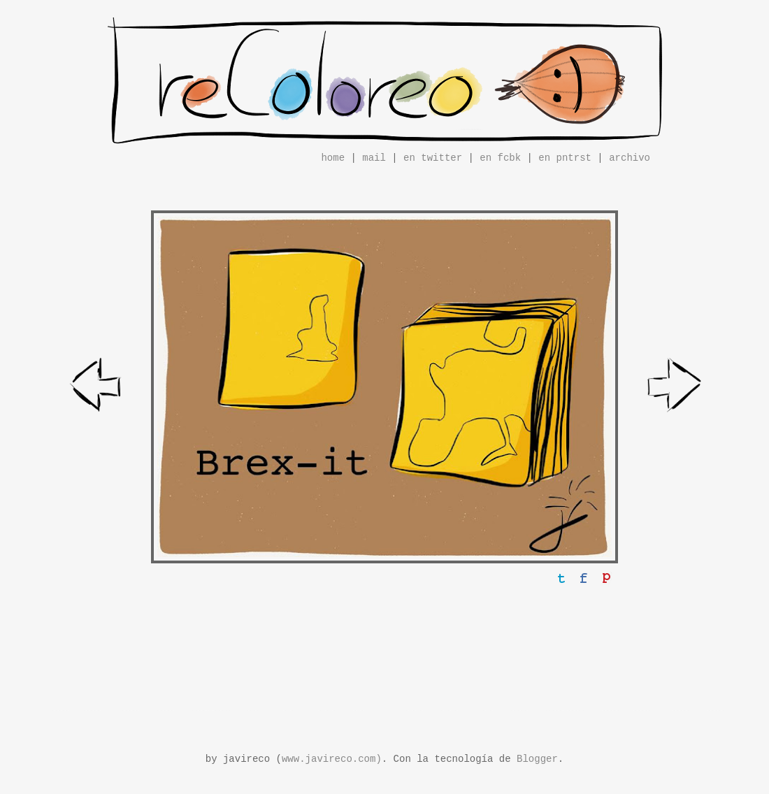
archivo (629, 158)
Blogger (537, 759)
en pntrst (564, 158)
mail (374, 158)
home (333, 158)
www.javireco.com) (332, 759)
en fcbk (500, 158)
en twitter (432, 158)
